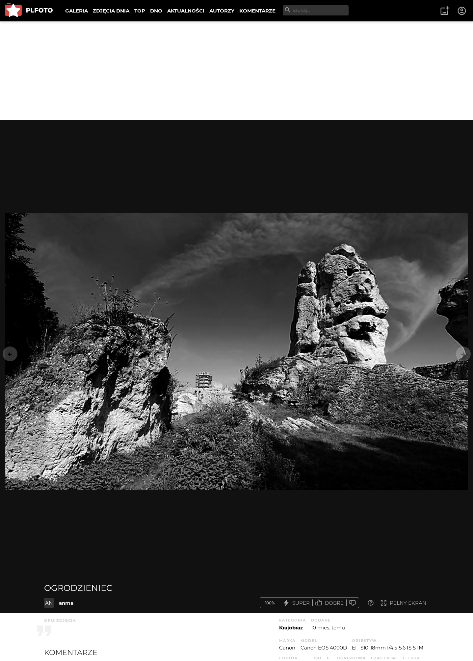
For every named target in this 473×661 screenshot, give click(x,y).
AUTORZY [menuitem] (221, 11)
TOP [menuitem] (139, 11)
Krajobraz (291, 627)
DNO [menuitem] (156, 11)
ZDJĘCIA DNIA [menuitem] (111, 11)
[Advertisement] (236, 71)
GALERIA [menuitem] (76, 11)
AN (49, 603)
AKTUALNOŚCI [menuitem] (185, 11)
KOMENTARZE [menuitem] (257, 11)
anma (66, 603)
